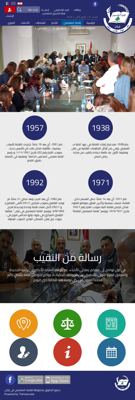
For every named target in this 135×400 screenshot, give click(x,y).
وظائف (77, 10)
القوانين (40, 28)
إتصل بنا (45, 10)
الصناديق (59, 28)
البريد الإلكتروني (61, 10)
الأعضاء (25, 22)
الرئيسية (90, 22)
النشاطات (40, 22)
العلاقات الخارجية (83, 28)
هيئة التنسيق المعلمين (53, 13)
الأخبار (54, 22)
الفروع (11, 22)
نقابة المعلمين (72, 22)
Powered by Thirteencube (19, 394)
